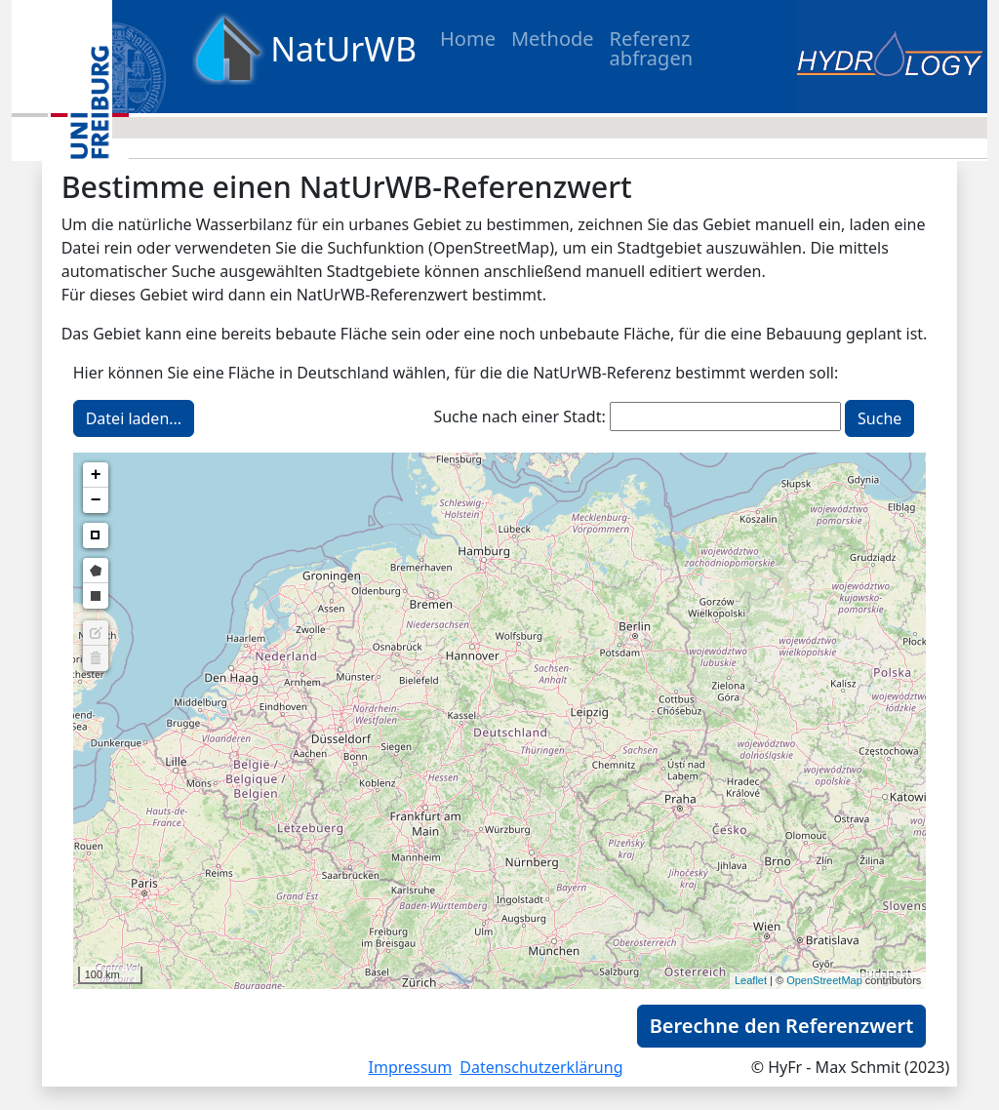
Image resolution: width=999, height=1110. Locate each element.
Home (468, 38)
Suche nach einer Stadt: (519, 416)
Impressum (411, 1067)
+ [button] (96, 475)
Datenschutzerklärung (541, 1067)
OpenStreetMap (824, 980)
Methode (552, 38)
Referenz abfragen (651, 48)
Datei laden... (133, 418)
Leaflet (751, 980)
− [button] (96, 500)
